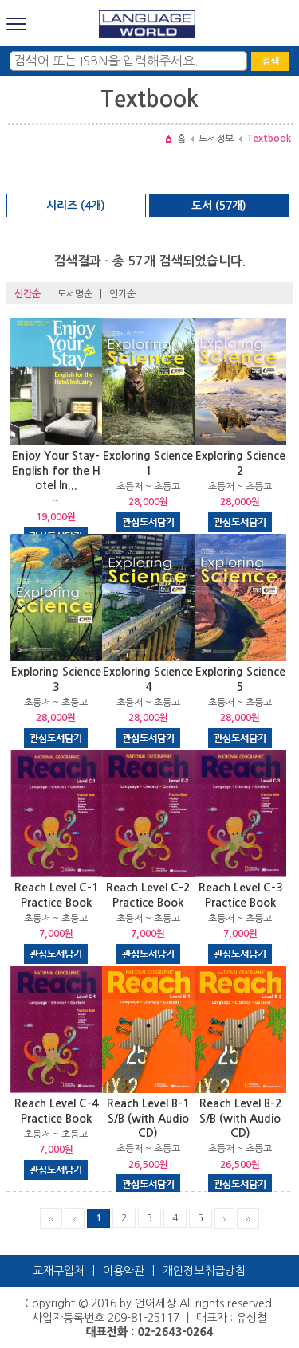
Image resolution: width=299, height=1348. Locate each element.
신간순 (27, 294)
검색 (270, 61)
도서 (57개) (218, 205)
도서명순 (74, 294)
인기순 (122, 294)
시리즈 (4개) (75, 205)
